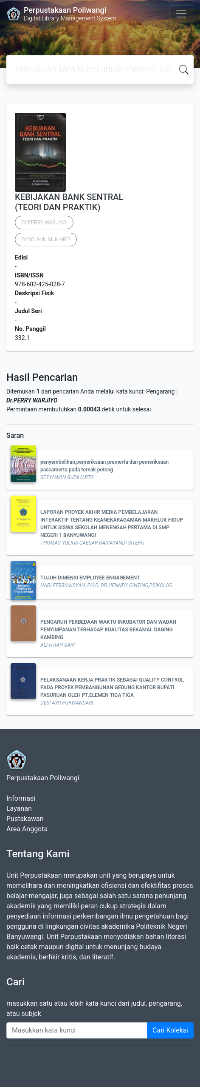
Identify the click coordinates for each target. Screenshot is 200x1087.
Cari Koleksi (170, 1030)
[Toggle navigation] (181, 13)
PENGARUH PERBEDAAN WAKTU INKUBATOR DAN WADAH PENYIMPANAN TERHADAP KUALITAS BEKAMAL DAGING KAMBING (108, 629)
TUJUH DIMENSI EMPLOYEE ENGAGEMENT (90, 578)
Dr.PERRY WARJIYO (44, 222)
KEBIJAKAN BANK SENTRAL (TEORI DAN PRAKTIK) (69, 202)
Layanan (19, 809)
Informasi (20, 798)
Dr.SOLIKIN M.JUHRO (46, 240)
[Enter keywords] (76, 1030)
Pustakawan (24, 819)
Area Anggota (27, 829)
